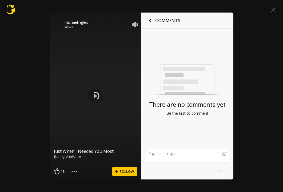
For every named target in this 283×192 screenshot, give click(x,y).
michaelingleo (76, 22)
